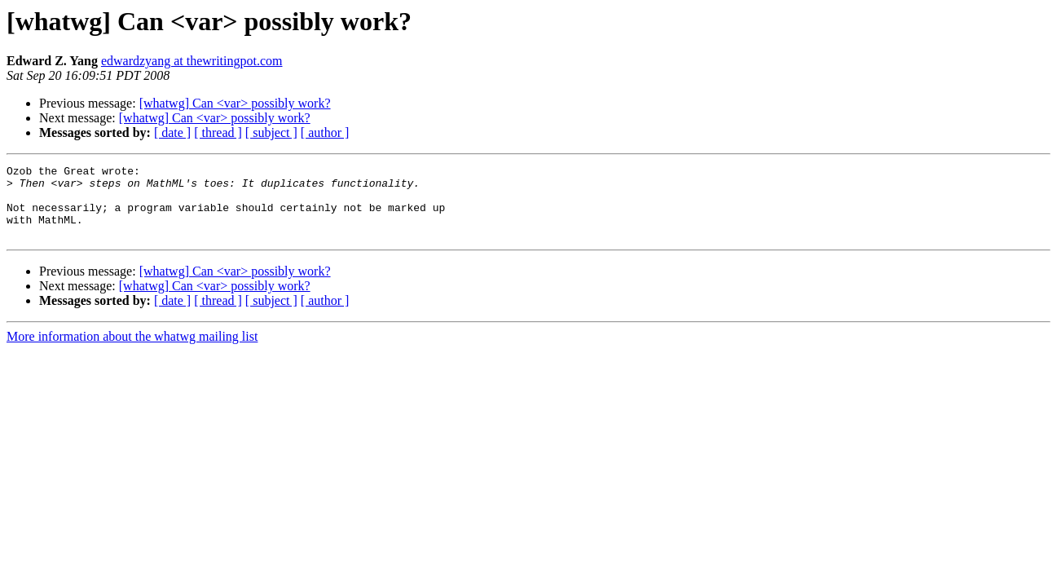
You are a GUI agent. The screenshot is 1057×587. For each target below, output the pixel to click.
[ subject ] (271, 132)
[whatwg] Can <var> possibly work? (235, 103)
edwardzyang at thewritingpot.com (192, 61)
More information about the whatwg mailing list (132, 351)
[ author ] (325, 132)
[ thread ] (218, 132)
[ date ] (172, 132)
